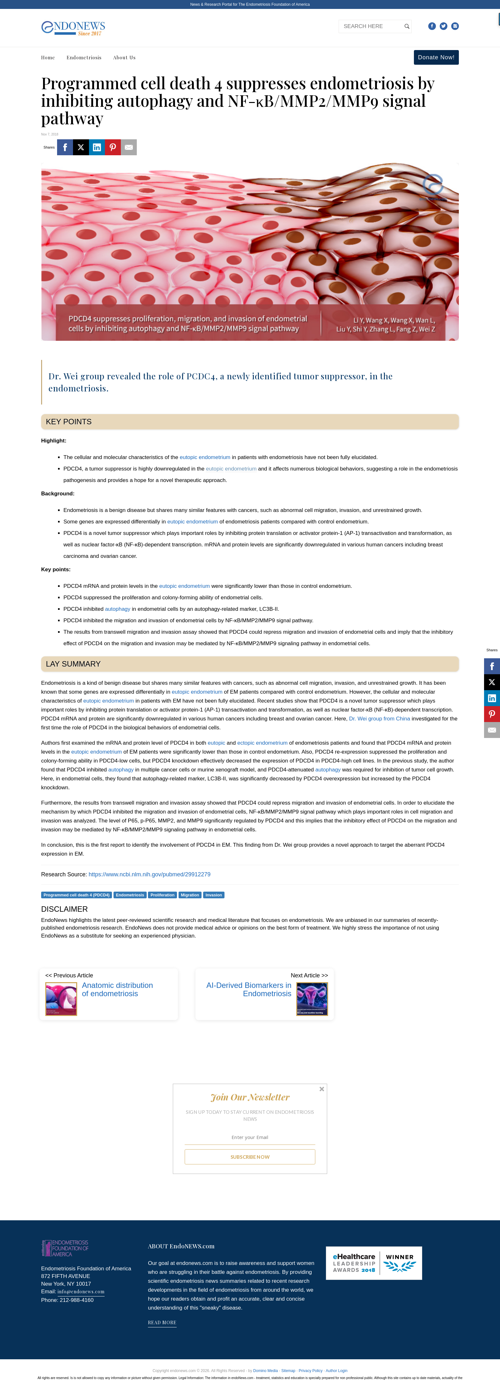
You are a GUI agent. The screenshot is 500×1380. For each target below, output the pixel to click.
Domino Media (265, 1371)
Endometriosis (84, 57)
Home (48, 57)
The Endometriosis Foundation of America (274, 4)
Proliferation (162, 895)
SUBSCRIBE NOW (250, 1157)
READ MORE (162, 1322)
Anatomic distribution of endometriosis (117, 989)
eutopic (188, 457)
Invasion (214, 895)
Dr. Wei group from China (379, 719)
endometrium (214, 457)
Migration (190, 895)
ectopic (245, 743)
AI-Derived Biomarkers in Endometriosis (248, 989)
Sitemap (288, 1371)
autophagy (117, 609)
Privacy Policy (311, 1371)
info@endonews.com (81, 1292)
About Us (124, 57)
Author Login (337, 1371)
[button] (250, 1097)
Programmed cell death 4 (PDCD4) (77, 895)
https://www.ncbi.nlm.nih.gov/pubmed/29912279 (149, 874)
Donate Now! (436, 57)
